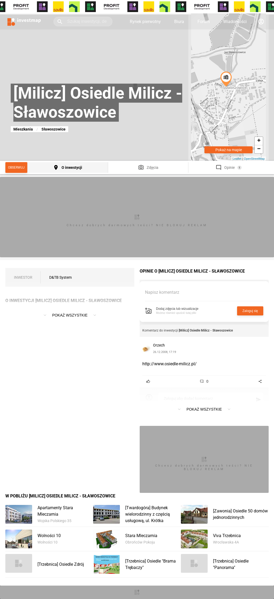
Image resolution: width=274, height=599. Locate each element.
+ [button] (259, 141)
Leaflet (237, 158)
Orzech (159, 345)
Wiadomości (235, 21)
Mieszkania (23, 129)
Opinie (229, 167)
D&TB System (60, 277)
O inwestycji (72, 167)
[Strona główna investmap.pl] (24, 21)
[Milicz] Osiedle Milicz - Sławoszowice (206, 330)
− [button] (259, 149)
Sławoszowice (53, 129)
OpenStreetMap (254, 158)
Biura (179, 21)
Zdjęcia (152, 167)
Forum (203, 21)
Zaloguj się (250, 311)
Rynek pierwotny (145, 21)
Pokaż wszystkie (70, 315)
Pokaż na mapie (228, 150)
